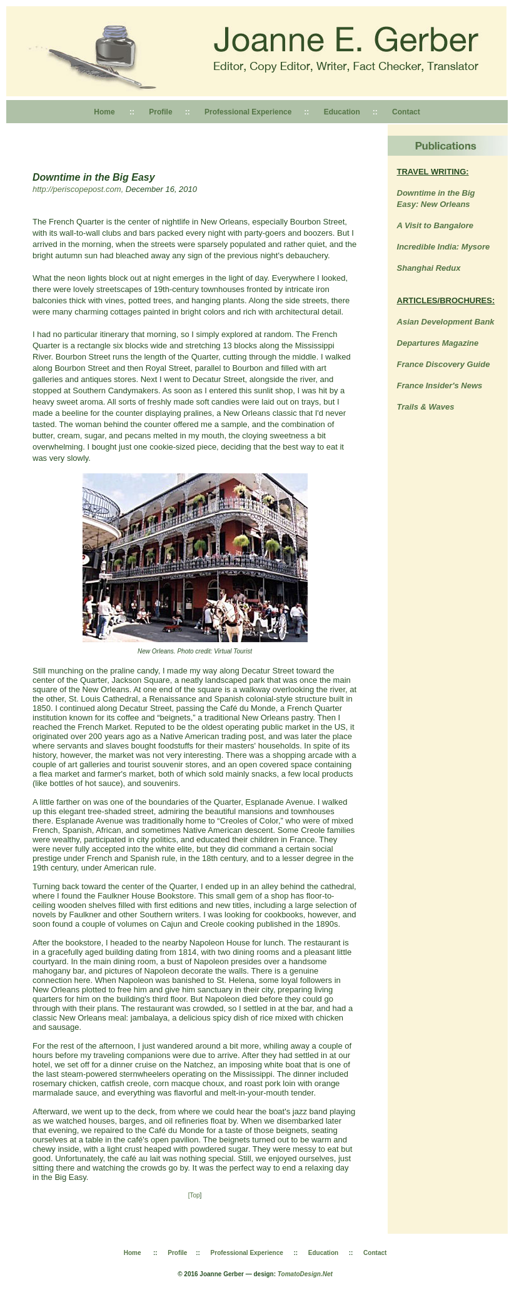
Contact (406, 112)
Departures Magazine (438, 343)
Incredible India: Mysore (443, 246)
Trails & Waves (426, 406)
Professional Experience (247, 112)
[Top (194, 1195)
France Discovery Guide (443, 364)
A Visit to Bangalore (435, 225)
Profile (160, 112)
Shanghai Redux (429, 268)
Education (342, 112)
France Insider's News (440, 385)
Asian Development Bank (446, 321)
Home (104, 112)
